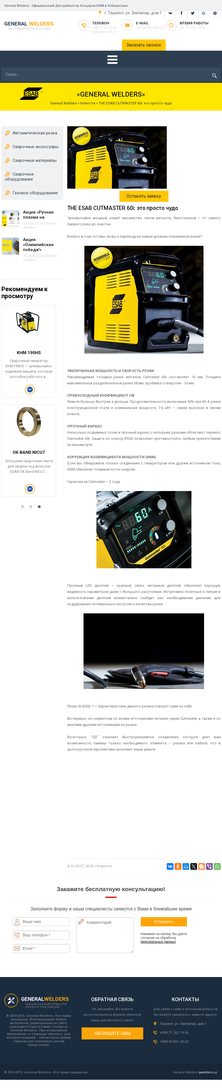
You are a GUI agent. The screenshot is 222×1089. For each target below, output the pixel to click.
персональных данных (158, 942)
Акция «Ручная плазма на (38, 215)
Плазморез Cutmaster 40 (29, 355)
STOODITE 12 (28, 452)
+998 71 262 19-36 (104, 27)
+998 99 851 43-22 (104, 32)
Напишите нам (112, 1033)
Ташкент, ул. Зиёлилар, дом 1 (183, 1024)
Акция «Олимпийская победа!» (38, 244)
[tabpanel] (32, 404)
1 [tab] (24, 508)
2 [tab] (32, 508)
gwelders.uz (208, 1072)
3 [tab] (40, 508)
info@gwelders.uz (150, 27)
